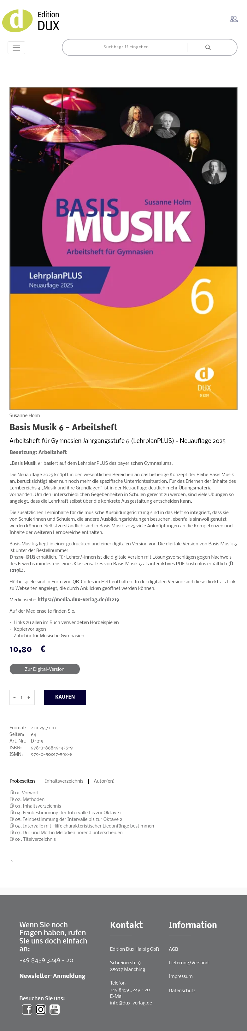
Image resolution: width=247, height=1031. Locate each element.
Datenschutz (182, 990)
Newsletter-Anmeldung (52, 976)
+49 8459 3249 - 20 (47, 960)
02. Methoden (30, 799)
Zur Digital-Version (45, 669)
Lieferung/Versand (189, 963)
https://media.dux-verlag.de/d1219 (78, 600)
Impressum (180, 976)
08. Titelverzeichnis (35, 839)
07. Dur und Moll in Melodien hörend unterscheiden (69, 832)
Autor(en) (104, 781)
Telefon (118, 983)
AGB (173, 949)
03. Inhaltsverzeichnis (38, 806)
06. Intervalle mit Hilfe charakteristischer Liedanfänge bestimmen (84, 826)
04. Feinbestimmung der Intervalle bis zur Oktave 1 (68, 813)
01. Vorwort (27, 793)
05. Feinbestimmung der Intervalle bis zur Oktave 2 (68, 819)
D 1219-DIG (22, 557)
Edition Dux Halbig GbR (134, 949)
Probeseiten (22, 781)
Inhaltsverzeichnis (64, 781)
